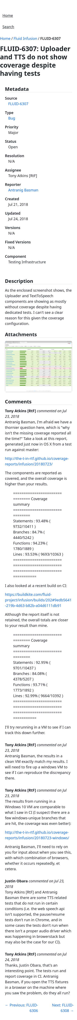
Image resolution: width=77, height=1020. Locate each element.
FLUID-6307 (50, 38)
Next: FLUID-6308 (63, 1008)
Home (7, 15)
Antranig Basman (23, 190)
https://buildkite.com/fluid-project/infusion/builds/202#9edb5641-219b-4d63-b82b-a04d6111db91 (38, 600)
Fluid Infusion (25, 38)
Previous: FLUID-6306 (21, 1008)
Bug (11, 118)
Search (8, 26)
